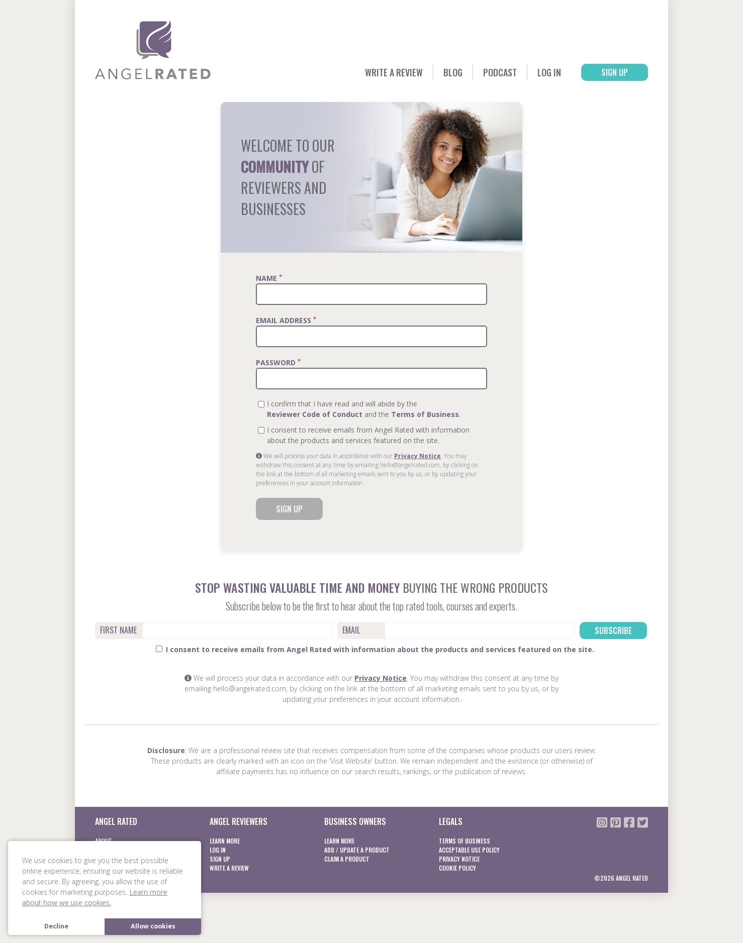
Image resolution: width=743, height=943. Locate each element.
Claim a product (346, 859)
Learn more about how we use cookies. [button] (94, 897)
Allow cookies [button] (153, 926)
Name (269, 278)
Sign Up (614, 72)
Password (278, 362)
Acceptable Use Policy (469, 850)
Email (351, 630)
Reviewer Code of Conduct (314, 414)
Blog (452, 72)
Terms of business (464, 840)
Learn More (225, 840)
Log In (549, 72)
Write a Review (394, 72)
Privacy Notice (417, 456)
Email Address (286, 320)
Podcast (500, 72)
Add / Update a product (357, 850)
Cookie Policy (457, 868)
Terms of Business (425, 414)
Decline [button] (56, 926)
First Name (118, 630)
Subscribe (613, 630)
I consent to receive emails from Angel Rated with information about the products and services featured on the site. (375, 649)
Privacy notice (459, 859)
